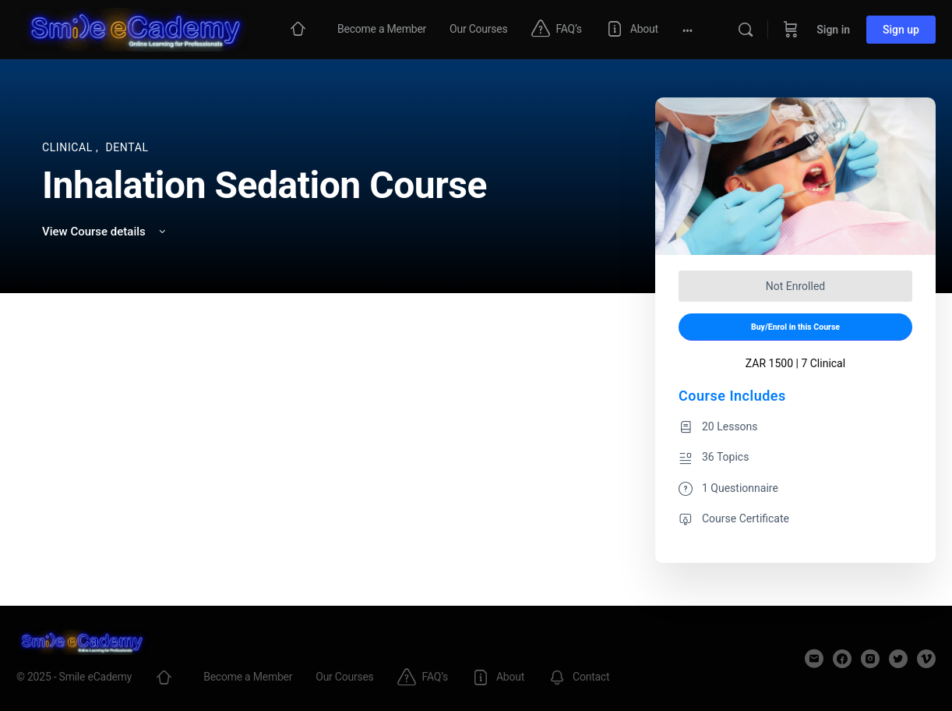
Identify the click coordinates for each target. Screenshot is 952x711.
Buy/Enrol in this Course (795, 327)
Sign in (833, 29)
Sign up (901, 29)
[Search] (745, 29)
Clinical (69, 147)
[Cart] (791, 29)
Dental (126, 147)
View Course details (105, 232)
